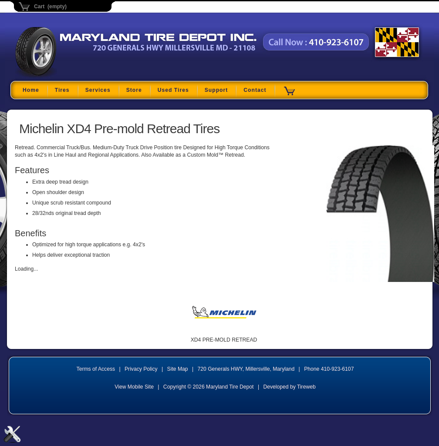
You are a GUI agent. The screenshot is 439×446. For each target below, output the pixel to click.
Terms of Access (96, 369)
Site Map (177, 369)
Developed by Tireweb (289, 387)
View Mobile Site (134, 387)
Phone (329, 369)
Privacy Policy (141, 369)
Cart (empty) (50, 6)
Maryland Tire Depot (70, 76)
